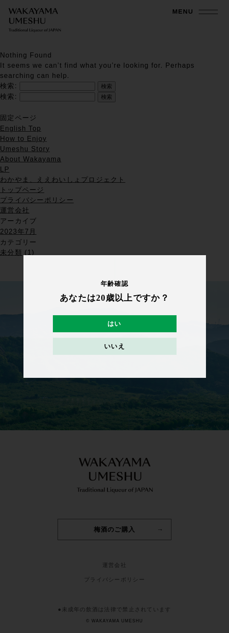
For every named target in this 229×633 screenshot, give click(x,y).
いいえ (114, 346)
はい (114, 323)
